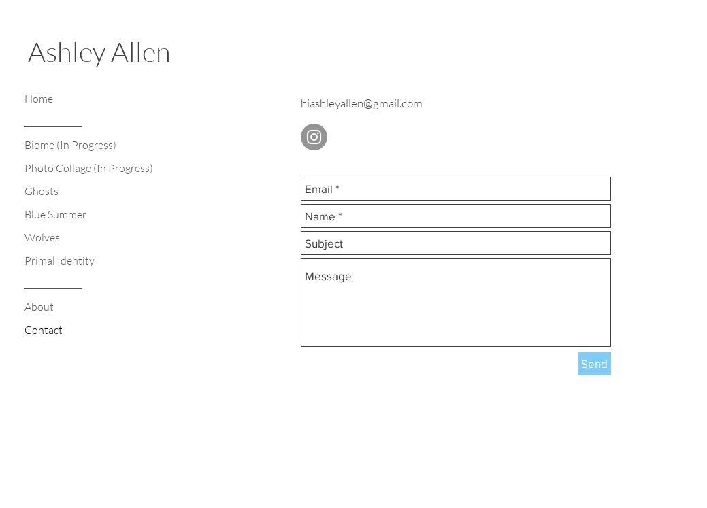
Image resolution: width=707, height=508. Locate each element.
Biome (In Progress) (70, 145)
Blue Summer (55, 214)
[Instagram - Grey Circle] (314, 137)
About (39, 307)
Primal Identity (59, 260)
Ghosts (41, 191)
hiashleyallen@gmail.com (362, 103)
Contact (43, 330)
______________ (53, 122)
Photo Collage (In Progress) (88, 168)
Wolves (42, 237)
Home (38, 98)
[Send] (594, 363)
